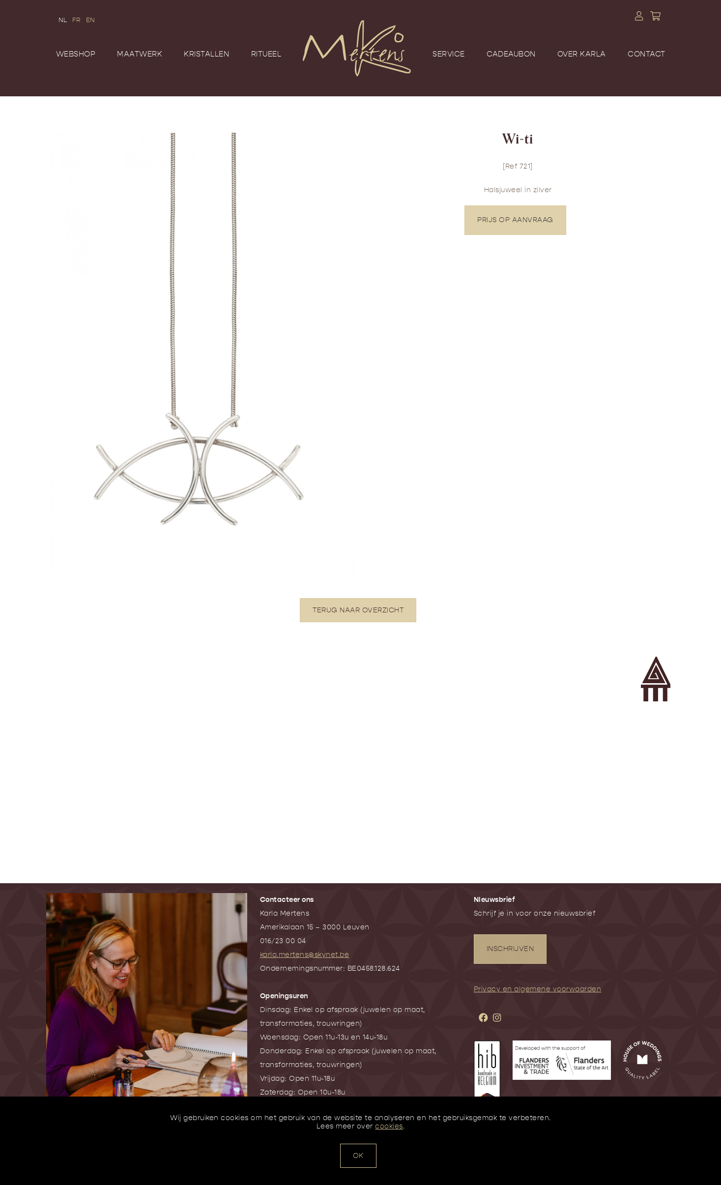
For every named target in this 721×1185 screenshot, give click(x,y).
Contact (646, 54)
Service (449, 54)
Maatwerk (139, 54)
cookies (389, 1126)
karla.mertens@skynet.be (304, 955)
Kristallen (206, 54)
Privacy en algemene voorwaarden (538, 989)
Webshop (76, 54)
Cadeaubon (511, 54)
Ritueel (266, 54)
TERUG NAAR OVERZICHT (358, 610)
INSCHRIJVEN (510, 949)
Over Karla (581, 54)
